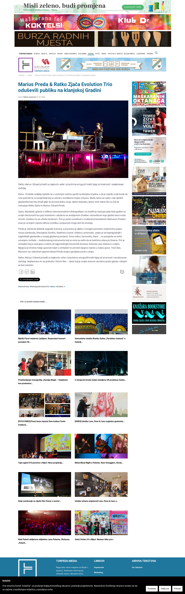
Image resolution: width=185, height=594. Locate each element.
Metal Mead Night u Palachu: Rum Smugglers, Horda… (99, 463)
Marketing (98, 572)
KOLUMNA (82, 54)
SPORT (60, 54)
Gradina (60, 287)
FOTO (97, 54)
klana (53, 287)
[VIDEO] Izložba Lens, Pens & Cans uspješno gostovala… (100, 421)
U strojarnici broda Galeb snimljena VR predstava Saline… (100, 380)
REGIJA (44, 54)
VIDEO (103, 54)
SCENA (91, 54)
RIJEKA (37, 54)
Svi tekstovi (137, 567)
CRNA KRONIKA (70, 54)
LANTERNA (140, 54)
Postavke (152, 589)
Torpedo (21, 75)
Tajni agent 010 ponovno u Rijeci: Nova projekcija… (41, 463)
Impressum (99, 567)
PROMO (150, 54)
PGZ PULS (112, 54)
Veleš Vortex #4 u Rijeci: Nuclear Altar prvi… (94, 539)
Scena (29, 75)
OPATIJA (52, 54)
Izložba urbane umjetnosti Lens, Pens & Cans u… (96, 501)
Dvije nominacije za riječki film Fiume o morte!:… (39, 501)
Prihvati (177, 589)
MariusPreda (24, 287)
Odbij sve (165, 589)
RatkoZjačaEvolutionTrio (40, 287)
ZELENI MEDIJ (129, 54)
